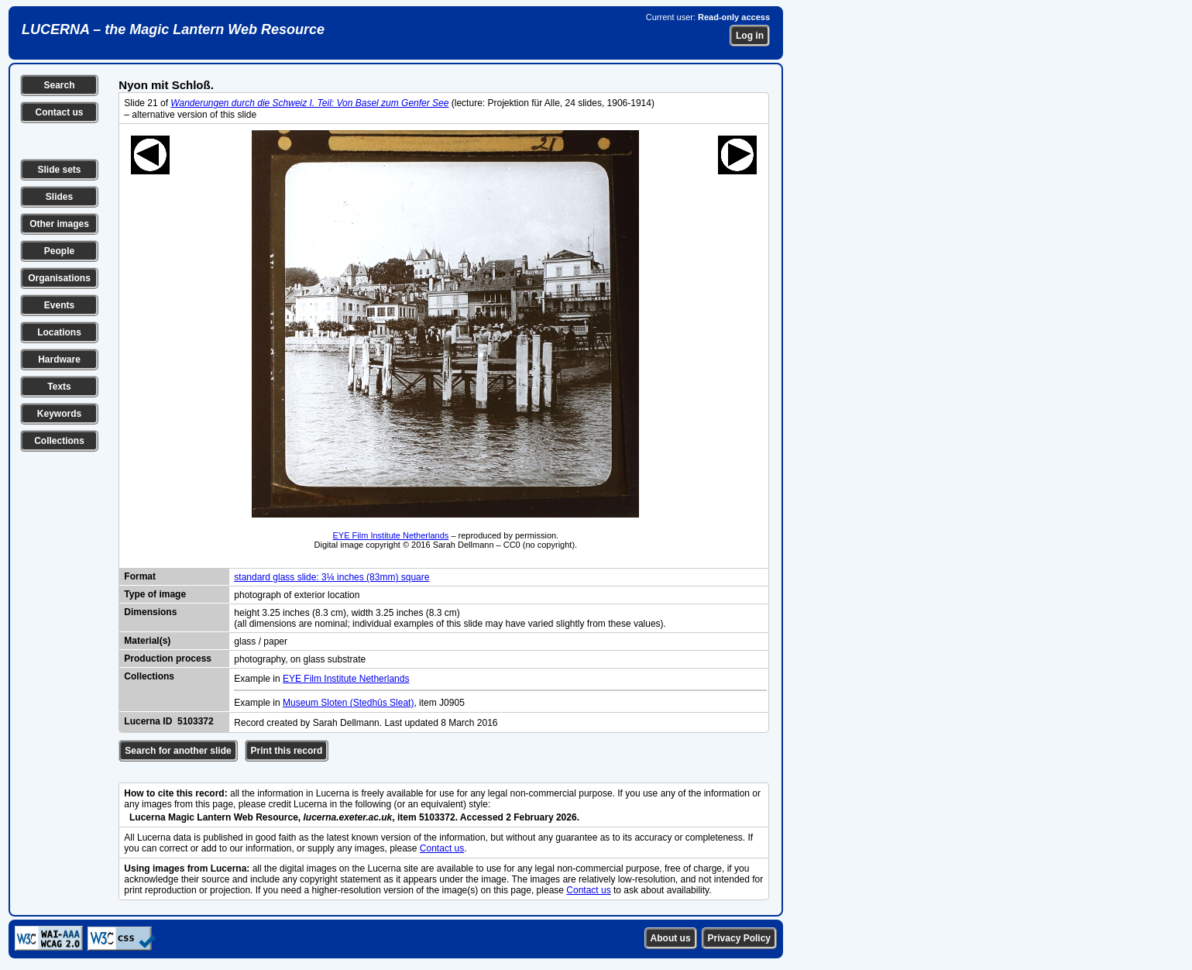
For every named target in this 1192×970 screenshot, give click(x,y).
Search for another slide (178, 750)
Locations (59, 332)
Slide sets (59, 169)
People (59, 251)
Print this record (287, 750)
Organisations (59, 278)
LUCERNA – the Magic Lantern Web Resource (173, 29)
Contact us (59, 112)
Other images (59, 223)
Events (59, 305)
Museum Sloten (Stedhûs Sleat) (348, 702)
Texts (58, 386)
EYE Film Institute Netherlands (391, 535)
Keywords (59, 413)
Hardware (59, 359)
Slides (59, 196)
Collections (59, 440)
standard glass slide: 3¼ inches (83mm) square (331, 577)
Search (58, 85)
